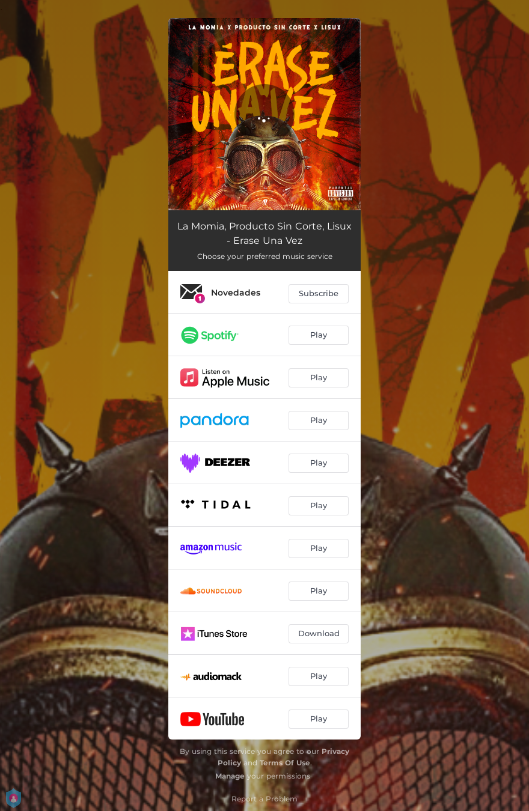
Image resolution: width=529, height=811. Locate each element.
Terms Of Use (285, 762)
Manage (230, 775)
